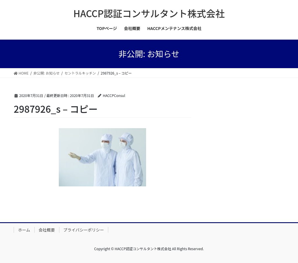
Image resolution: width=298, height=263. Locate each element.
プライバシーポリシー (83, 230)
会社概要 (47, 230)
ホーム (24, 230)
